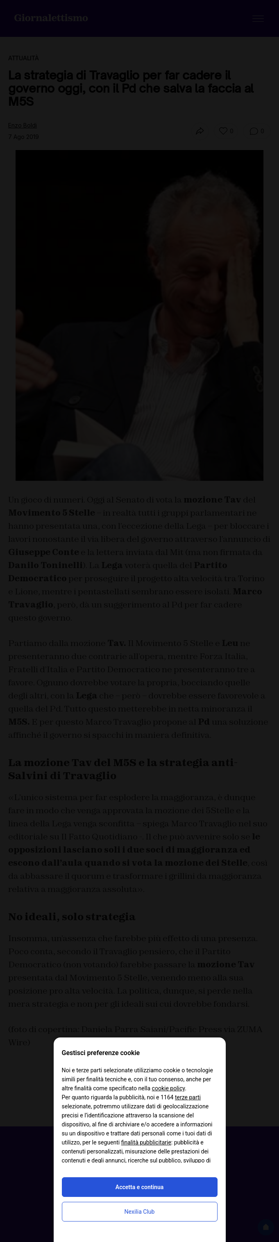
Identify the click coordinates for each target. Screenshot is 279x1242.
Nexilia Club (140, 1211)
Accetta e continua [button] (139, 1187)
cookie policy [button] (168, 1088)
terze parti (188, 1097)
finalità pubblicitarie (146, 1142)
